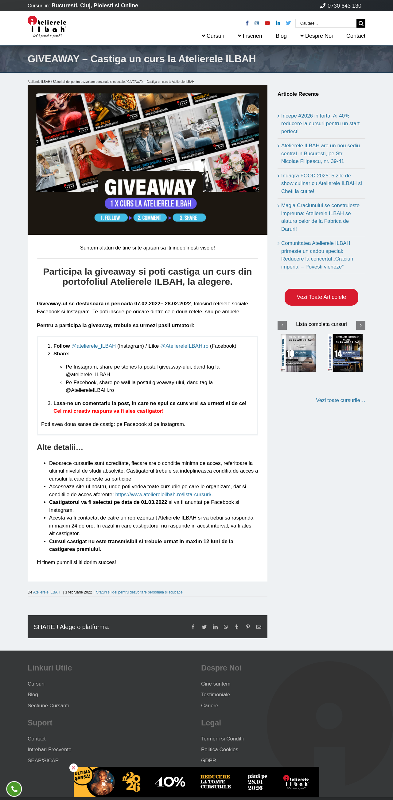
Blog (33, 695)
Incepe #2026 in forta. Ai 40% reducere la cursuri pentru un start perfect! (320, 123)
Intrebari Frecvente (50, 749)
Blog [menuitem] (281, 36)
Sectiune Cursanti (48, 706)
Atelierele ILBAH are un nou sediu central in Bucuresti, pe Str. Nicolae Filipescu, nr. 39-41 (320, 153)
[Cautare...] (325, 23)
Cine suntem (215, 684)
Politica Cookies (219, 749)
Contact (37, 739)
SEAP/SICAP (43, 760)
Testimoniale (215, 695)
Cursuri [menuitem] (213, 36)
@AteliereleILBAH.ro (184, 346)
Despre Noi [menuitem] (316, 36)
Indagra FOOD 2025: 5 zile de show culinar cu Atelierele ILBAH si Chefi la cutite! (321, 183)
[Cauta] (360, 23)
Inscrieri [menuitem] (250, 36)
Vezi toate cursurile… (340, 400)
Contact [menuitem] (355, 36)
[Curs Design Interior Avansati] (345, 353)
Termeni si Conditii (222, 739)
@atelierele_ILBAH (94, 346)
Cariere (209, 706)
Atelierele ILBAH (39, 81)
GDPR (208, 760)
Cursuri (36, 684)
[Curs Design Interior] (298, 353)
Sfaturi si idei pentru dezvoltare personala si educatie (89, 81)
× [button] (73, 767)
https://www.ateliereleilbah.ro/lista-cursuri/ (163, 494)
